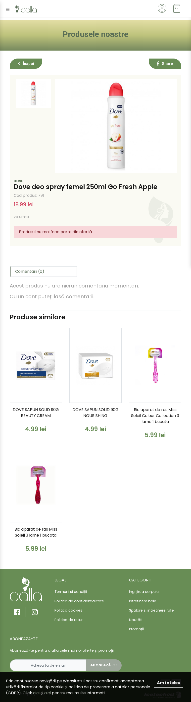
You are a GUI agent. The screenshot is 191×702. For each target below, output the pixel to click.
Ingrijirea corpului (144, 591)
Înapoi (26, 63)
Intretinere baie (142, 601)
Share (165, 63)
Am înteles (168, 683)
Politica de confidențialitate (79, 601)
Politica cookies (68, 610)
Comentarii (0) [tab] (29, 271)
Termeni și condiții (70, 591)
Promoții (136, 629)
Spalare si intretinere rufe (151, 610)
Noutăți (135, 619)
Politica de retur (68, 619)
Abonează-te (103, 665)
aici (36, 693)
